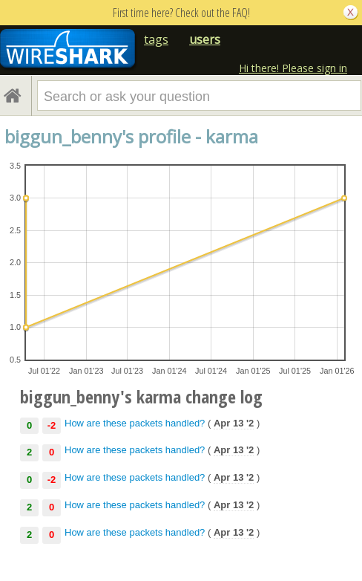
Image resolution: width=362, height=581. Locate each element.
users (204, 39)
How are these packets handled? (135, 423)
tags (156, 39)
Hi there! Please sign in (293, 68)
